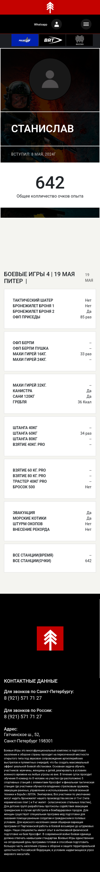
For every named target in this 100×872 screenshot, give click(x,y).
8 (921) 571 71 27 (23, 698)
